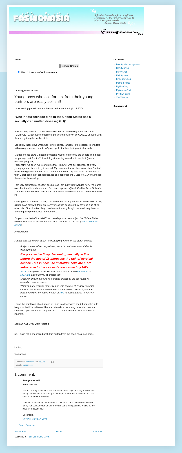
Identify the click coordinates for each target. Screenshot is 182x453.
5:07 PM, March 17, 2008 (35, 419)
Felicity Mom (122, 75)
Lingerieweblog (123, 79)
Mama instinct (123, 83)
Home (59, 431)
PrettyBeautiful (123, 94)
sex (31, 365)
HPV (61, 292)
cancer (25, 365)
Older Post (97, 431)
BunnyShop (121, 72)
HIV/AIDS (25, 274)
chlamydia (82, 271)
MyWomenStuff (123, 90)
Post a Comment (27, 425)
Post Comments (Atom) (39, 436)
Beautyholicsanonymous (128, 64)
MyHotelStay (122, 86)
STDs (23, 271)
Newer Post (20, 431)
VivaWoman (122, 97)
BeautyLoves (122, 68)
